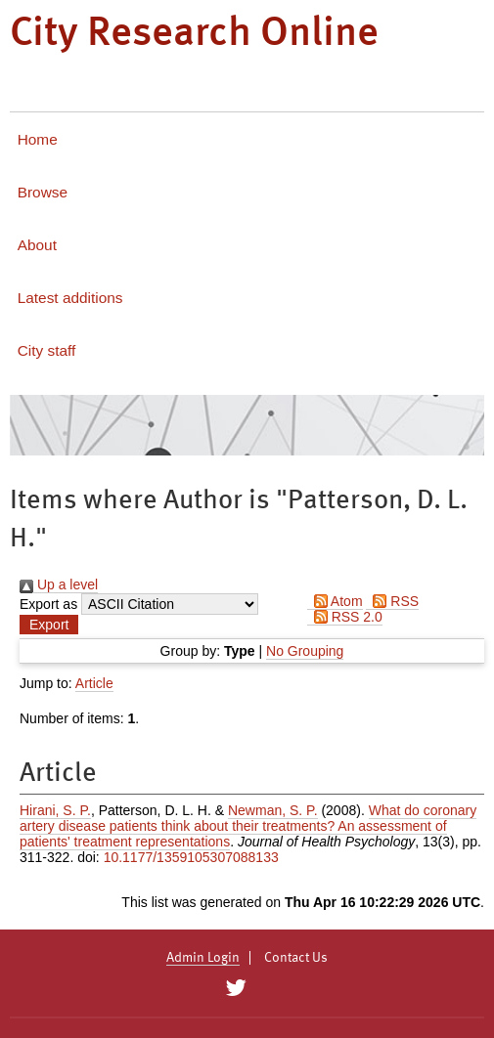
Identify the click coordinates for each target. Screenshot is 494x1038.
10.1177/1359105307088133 (191, 857)
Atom (335, 601)
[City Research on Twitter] (236, 988)
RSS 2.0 (344, 617)
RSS (392, 601)
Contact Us (296, 958)
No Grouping (304, 651)
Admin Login (203, 958)
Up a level (59, 584)
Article (94, 683)
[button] (49, 624)
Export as (48, 604)
